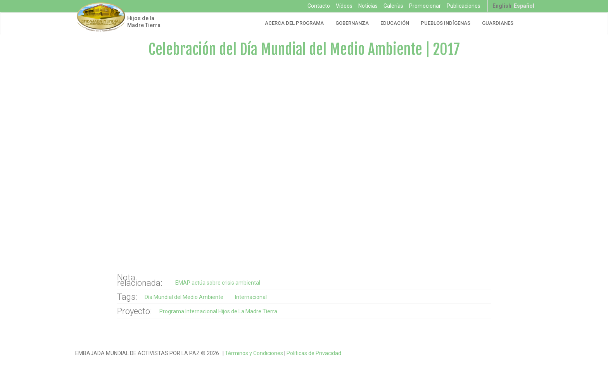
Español (524, 6)
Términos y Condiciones (254, 353)
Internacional (251, 297)
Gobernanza (352, 23)
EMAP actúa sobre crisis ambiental (217, 283)
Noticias (368, 6)
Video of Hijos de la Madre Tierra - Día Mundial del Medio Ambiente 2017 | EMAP (304, 166)
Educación (394, 23)
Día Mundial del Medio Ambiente (184, 297)
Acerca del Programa (294, 23)
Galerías (393, 6)
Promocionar (425, 6)
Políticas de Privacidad (314, 353)
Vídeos (344, 6)
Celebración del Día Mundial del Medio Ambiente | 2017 (304, 49)
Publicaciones (463, 6)
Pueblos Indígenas (445, 23)
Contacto (318, 6)
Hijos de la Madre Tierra (144, 21)
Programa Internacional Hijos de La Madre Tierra (218, 311)
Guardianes (497, 23)
